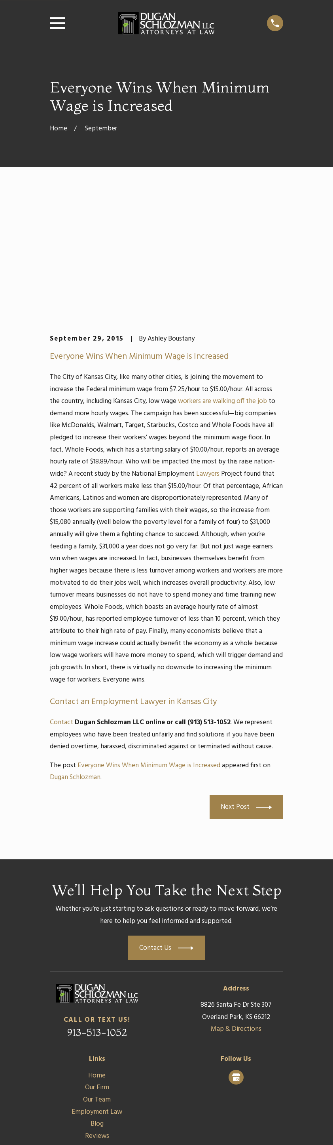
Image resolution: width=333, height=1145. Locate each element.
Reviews (97, 1013)
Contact (61, 600)
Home (97, 953)
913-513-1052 (97, 910)
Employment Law (97, 989)
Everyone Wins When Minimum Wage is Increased (149, 643)
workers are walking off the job (222, 279)
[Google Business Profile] (236, 955)
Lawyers (207, 351)
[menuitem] (60, 1127)
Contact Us (97, 1026)
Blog (97, 1001)
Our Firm (97, 965)
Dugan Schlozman (75, 655)
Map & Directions (236, 907)
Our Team (97, 977)
